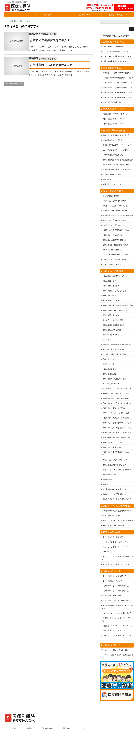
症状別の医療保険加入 (111, 190)
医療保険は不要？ (109, 275)
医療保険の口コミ (112, 639)
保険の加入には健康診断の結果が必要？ (118, 417)
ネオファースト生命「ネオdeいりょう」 (118, 607)
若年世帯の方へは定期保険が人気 (54, 64)
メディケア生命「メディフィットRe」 (117, 625)
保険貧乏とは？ (108, 334)
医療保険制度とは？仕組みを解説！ (116, 304)
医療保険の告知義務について (113, 319)
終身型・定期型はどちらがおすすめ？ (117, 139)
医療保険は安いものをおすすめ (114, 285)
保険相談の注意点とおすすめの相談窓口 (118, 210)
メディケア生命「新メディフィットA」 (117, 558)
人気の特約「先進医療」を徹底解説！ (117, 412)
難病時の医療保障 (109, 469)
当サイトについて (12, 722)
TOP (20, 14)
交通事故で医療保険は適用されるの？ (117, 493)
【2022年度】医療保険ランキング (115, 46)
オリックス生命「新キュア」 (113, 531)
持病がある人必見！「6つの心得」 (116, 200)
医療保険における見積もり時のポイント (118, 397)
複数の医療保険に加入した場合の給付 (117, 432)
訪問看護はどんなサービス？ (113, 295)
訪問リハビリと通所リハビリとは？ (116, 407)
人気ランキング (52, 14)
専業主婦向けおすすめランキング (115, 108)
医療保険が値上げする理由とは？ (115, 234)
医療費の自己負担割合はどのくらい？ (117, 224)
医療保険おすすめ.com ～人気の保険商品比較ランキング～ (66, 730)
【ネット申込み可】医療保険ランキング (118, 50)
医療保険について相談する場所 (114, 373)
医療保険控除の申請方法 (112, 324)
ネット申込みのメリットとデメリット (117, 427)
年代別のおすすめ (112, 62)
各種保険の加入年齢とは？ (113, 96)
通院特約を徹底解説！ (111, 378)
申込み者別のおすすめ (114, 103)
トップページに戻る (14, 83)
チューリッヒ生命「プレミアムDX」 (116, 541)
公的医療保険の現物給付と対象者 (115, 249)
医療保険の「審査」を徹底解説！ (115, 402)
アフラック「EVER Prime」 (113, 590)
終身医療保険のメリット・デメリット (117, 164)
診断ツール (85, 14)
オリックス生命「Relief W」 (113, 575)
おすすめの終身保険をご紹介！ (53, 40)
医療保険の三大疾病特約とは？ (114, 459)
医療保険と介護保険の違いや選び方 (116, 129)
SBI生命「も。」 (109, 546)
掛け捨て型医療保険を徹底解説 (114, 214)
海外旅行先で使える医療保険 (113, 314)
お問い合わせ (66, 722)
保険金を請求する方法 (111, 309)
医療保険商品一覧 (112, 565)
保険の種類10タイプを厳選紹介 (114, 344)
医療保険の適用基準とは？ (113, 441)
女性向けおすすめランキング (113, 113)
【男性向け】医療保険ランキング (115, 55)
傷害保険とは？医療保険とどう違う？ (117, 464)
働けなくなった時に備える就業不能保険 (118, 515)
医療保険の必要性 (109, 363)
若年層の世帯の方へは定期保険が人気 (117, 505)
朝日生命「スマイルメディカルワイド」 (118, 620)
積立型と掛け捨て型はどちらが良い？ (117, 383)
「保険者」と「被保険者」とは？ (115, 219)
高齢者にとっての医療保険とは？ (115, 488)
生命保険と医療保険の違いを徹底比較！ (118, 339)
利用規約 (30, 722)
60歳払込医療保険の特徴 (112, 168)
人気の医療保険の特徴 (111, 280)
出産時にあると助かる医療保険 (114, 195)
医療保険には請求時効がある (113, 270)
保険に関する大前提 (113, 185)
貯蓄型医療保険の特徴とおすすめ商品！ (118, 159)
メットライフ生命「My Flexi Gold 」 (116, 536)
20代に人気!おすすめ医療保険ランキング (118, 72)
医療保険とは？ (108, 353)
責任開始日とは (108, 474)
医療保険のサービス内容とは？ (114, 436)
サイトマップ (84, 722)
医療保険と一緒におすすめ (46, 34)
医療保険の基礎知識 (113, 265)
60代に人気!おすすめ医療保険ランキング (118, 91)
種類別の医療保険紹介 (114, 124)
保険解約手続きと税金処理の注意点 (116, 205)
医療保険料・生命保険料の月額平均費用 (118, 299)
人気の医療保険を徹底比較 (113, 134)
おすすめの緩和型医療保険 (113, 149)
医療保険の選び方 (109, 368)
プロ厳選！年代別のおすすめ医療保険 (117, 67)
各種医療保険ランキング (115, 36)
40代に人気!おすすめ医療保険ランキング (118, 82)
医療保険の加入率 (109, 290)
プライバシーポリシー (48, 722)
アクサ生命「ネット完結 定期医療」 (116, 585)
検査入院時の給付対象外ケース (114, 483)
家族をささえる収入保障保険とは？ (116, 519)
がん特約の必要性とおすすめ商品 (115, 144)
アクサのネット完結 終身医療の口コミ (115, 644)
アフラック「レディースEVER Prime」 (117, 595)
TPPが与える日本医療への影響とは (116, 254)
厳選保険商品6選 (111, 526)
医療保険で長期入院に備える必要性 (116, 387)
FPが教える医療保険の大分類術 (115, 348)
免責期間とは (108, 478)
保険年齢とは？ (108, 358)
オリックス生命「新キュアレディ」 (116, 570)
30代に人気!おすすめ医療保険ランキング (118, 77)
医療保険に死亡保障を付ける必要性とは (118, 154)
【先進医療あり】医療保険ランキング (117, 41)
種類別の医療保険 (118, 14)
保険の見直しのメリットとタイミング (117, 329)
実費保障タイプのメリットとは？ (115, 178)
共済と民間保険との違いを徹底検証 (116, 392)
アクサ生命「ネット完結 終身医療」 (116, 580)
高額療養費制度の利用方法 (113, 244)
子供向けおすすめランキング (113, 118)
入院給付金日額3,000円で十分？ (115, 454)
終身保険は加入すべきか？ (113, 510)
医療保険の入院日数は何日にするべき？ (118, 422)
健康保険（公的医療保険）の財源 (115, 239)
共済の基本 (107, 173)
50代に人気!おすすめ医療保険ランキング (118, 87)
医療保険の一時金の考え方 (113, 229)
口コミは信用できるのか (112, 258)
